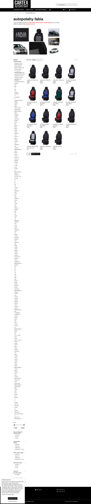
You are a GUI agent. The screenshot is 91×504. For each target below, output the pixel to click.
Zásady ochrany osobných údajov (28, 501)
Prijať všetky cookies (13, 498)
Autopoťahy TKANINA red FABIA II (71, 123)
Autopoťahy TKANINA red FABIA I (45, 79)
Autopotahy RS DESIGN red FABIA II (58, 123)
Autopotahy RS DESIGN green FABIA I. (58, 101)
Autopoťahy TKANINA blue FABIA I (58, 79)
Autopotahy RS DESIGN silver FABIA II (71, 101)
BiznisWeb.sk (75, 501)
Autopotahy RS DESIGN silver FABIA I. (71, 79)
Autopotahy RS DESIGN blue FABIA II (32, 123)
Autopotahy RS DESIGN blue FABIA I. (45, 101)
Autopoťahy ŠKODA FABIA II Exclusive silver (32, 145)
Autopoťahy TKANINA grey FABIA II (45, 145)
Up (29, 153)
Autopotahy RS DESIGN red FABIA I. (32, 101)
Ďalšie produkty (35, 154)
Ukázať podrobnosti (13, 501)
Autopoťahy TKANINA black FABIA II (44, 123)
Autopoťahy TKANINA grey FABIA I (32, 79)
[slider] (14, 425)
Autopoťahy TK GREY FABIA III (57, 145)
